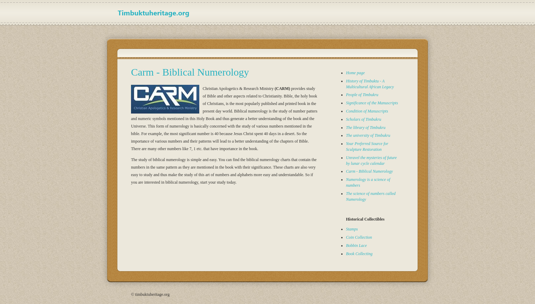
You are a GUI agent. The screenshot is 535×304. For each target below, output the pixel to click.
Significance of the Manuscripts (372, 103)
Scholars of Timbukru (363, 119)
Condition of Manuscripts (367, 111)
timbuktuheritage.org (156, 12)
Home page (355, 72)
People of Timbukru (362, 94)
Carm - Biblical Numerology (369, 171)
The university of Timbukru (368, 135)
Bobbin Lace (356, 245)
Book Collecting (359, 253)
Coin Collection (359, 237)
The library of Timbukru (366, 127)
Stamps (352, 229)
